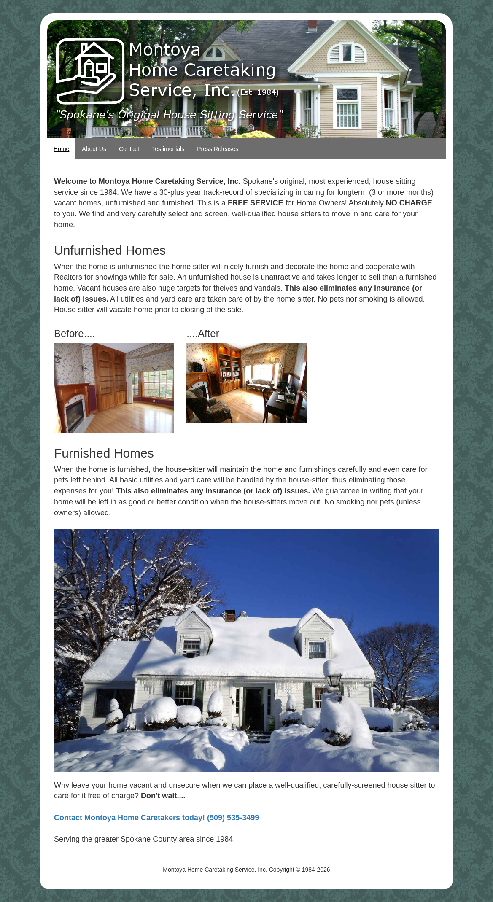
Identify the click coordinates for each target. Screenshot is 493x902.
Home (61, 148)
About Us (94, 148)
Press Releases (217, 148)
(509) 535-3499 (233, 817)
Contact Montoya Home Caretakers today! (129, 817)
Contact (129, 148)
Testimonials (168, 148)
